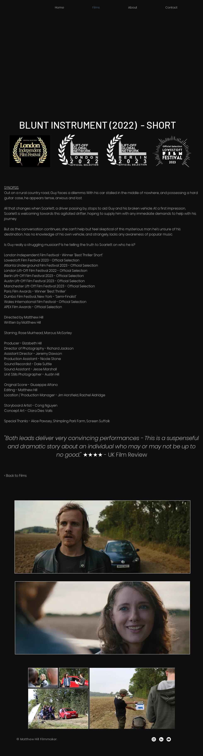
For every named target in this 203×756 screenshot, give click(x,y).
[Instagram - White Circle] (154, 739)
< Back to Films (15, 475)
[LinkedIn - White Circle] (161, 739)
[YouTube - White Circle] (169, 739)
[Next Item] (167, 698)
